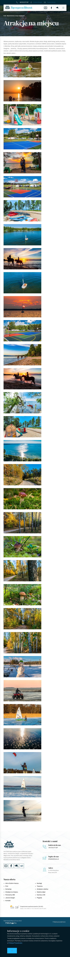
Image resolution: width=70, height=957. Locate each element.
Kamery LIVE (41, 895)
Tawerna (39, 886)
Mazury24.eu (14, 921)
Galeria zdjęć (41, 892)
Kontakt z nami (50, 841)
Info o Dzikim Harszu (12, 883)
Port (6, 886)
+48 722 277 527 (22, 2)
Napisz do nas (50, 2)
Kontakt (7, 900)
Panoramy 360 (10, 895)
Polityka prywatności (59, 922)
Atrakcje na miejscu (11, 892)
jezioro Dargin (36, 2)
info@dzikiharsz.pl (53, 859)
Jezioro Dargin (10, 898)
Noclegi (39, 883)
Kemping (8, 889)
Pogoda (39, 898)
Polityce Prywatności (15, 943)
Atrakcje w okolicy (42, 889)
